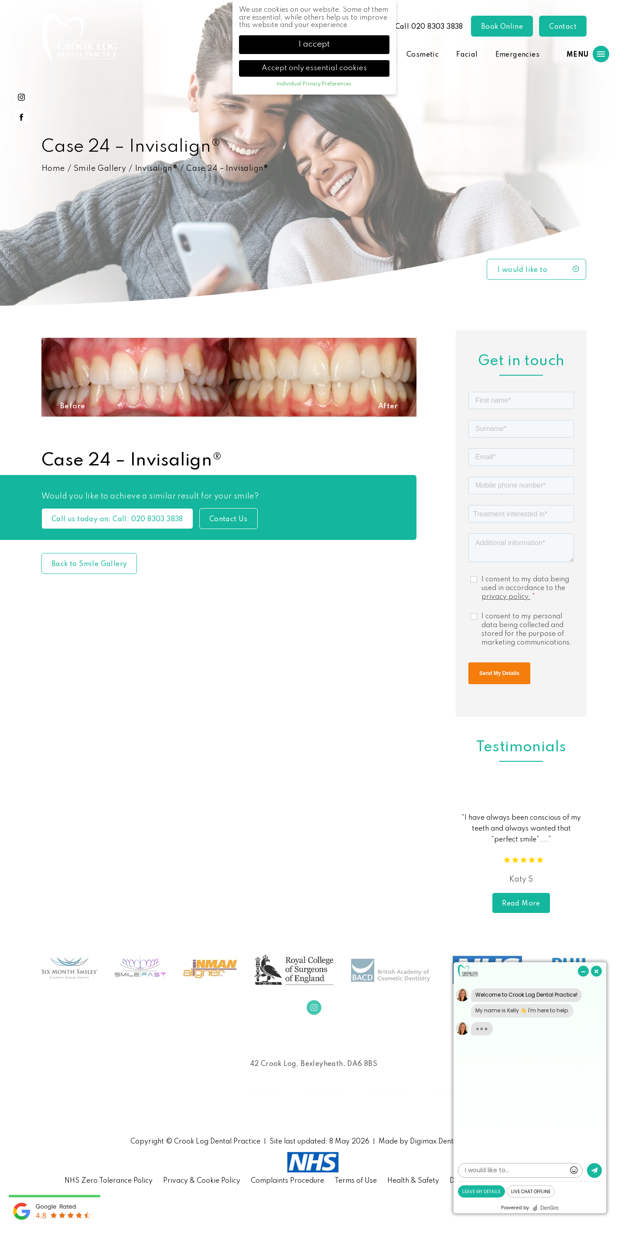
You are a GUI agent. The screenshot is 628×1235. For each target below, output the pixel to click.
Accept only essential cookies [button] (314, 68)
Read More (521, 903)
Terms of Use (355, 1180)
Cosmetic (422, 54)
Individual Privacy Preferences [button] (314, 84)
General (264, 1092)
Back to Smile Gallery (89, 564)
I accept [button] (314, 44)
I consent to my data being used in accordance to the (525, 588)
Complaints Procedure (287, 1180)
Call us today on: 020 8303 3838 (117, 519)
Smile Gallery (100, 169)
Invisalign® (156, 169)
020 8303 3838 (437, 27)
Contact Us (228, 519)
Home (53, 169)
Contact (563, 27)
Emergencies (517, 54)
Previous (452, 848)
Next (590, 848)
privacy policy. (505, 597)
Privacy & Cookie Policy (201, 1180)
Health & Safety (413, 1180)
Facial (467, 54)
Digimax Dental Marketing (452, 1141)
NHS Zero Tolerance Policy (109, 1180)
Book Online (502, 27)
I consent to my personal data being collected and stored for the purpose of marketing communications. (526, 629)
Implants (388, 1092)
